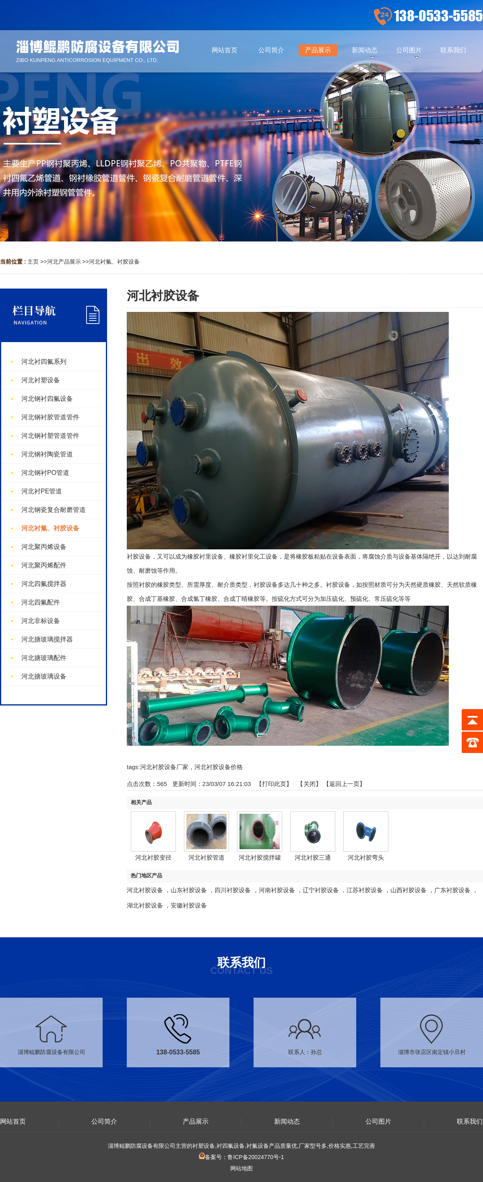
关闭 (309, 783)
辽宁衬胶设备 (321, 890)
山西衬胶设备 (408, 890)
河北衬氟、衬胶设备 (114, 261)
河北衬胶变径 (153, 857)
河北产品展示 (64, 261)
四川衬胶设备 (233, 890)
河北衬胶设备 (145, 890)
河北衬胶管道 (206, 857)
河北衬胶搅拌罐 (260, 857)
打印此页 (274, 783)
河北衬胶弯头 (366, 857)
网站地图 (241, 1168)
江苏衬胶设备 (365, 890)
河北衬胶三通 (313, 857)
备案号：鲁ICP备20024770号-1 (241, 1157)
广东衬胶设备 (452, 890)
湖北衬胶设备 (145, 905)
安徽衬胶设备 (189, 905)
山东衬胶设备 (189, 890)
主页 (33, 261)
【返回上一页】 (344, 783)
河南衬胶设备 (277, 890)
